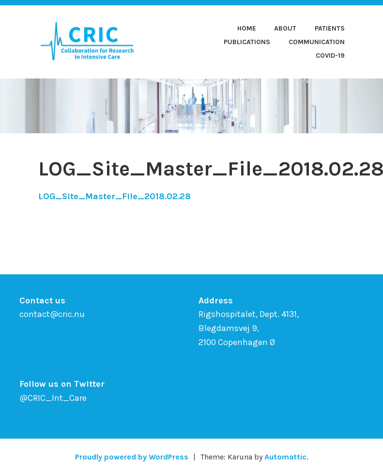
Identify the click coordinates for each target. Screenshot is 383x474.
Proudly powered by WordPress (131, 456)
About (285, 28)
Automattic (285, 456)
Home (246, 28)
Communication (317, 42)
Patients (330, 28)
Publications (247, 42)
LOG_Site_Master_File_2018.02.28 (114, 196)
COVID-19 (330, 55)
